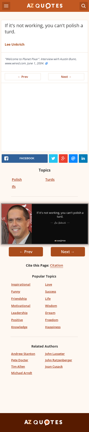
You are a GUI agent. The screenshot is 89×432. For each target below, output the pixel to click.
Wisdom (51, 306)
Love (48, 284)
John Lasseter (55, 354)
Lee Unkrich (14, 44)
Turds (50, 179)
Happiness (53, 327)
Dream (50, 313)
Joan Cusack (54, 366)
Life (48, 298)
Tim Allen (18, 366)
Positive (17, 320)
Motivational (20, 306)
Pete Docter (19, 360)
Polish (17, 179)
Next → (66, 77)
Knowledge (19, 327)
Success (50, 291)
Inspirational (20, 284)
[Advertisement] (44, 118)
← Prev (23, 77)
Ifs (14, 186)
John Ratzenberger (58, 360)
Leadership (19, 313)
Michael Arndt (21, 373)
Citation (56, 265)
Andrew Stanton (23, 354)
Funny (15, 291)
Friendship (19, 298)
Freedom (51, 320)
